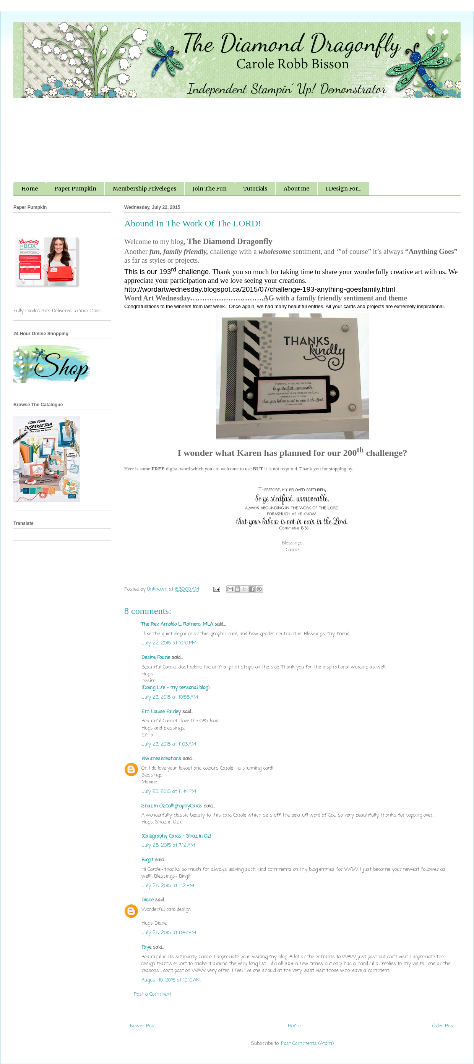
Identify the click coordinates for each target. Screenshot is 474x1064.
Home (29, 188)
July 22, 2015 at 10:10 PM (168, 643)
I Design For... (343, 188)
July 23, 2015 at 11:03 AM (168, 744)
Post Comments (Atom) (307, 1043)
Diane (147, 900)
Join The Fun (210, 188)
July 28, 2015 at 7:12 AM (168, 845)
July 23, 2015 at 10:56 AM (169, 697)
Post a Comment (152, 994)
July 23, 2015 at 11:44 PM (168, 791)
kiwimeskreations (161, 758)
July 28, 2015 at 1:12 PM (167, 886)
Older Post (443, 1026)
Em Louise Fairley (161, 711)
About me (296, 188)
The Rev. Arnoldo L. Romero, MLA (177, 624)
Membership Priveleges (144, 188)
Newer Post (143, 1026)
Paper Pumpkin (75, 188)
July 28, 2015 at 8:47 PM (168, 932)
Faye (146, 947)
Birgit (147, 860)
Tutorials (255, 188)
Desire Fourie (155, 657)
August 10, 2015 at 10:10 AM (171, 980)
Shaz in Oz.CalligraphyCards (171, 806)
